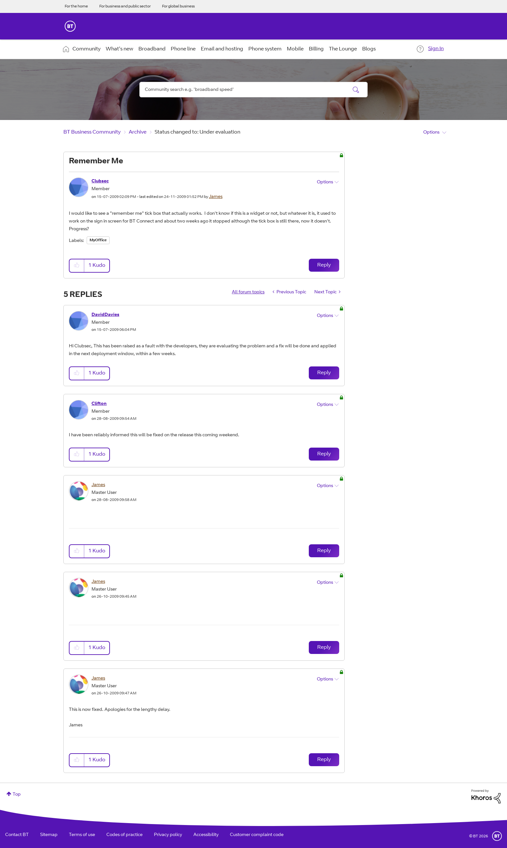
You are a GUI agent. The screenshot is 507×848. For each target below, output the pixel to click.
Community (86, 49)
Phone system (265, 49)
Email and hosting (222, 49)
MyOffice (98, 240)
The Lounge (343, 49)
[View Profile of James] (215, 197)
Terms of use (82, 835)
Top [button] (17, 794)
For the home (76, 6)
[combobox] (253, 89)
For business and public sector (125, 6)
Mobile (295, 49)
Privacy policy (168, 835)
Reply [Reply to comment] (324, 372)
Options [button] (431, 132)
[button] (77, 265)
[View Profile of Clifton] (99, 404)
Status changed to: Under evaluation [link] (197, 132)
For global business (178, 6)
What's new (119, 49)
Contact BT (17, 835)
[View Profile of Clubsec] (100, 181)
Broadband (152, 49)
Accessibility (206, 835)
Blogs (369, 49)
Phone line (183, 49)
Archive (137, 132)
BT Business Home (70, 26)
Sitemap (49, 835)
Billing (316, 49)
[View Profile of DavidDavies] (105, 315)
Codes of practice (124, 835)
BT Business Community (92, 132)
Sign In (436, 48)
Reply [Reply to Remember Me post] (324, 265)
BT (497, 836)
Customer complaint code (257, 835)
